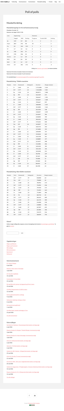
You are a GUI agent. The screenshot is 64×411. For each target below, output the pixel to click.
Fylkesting (14, 1)
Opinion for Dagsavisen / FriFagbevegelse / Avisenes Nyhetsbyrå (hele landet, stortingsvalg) (29, 366)
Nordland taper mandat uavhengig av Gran (17, 310)
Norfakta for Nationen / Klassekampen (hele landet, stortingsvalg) (23, 325)
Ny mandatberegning (32, 77)
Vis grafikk (41, 77)
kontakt (12, 226)
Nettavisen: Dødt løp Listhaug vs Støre (16, 300)
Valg (55, 1)
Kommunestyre (22, 1)
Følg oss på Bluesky (11, 243)
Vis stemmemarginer (21, 77)
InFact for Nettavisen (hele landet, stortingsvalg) (19, 340)
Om (60, 1)
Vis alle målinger (11, 377)
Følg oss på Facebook (12, 245)
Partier (51, 1)
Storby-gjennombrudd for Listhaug (15, 294)
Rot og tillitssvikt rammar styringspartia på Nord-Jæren (20, 284)
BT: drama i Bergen (11, 263)
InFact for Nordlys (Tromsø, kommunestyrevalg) (19, 356)
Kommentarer (31, 1)
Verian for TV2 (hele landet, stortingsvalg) (17, 346)
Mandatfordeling (41, 1)
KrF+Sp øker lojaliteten (12, 273)
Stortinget (7, 1)
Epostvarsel (9, 252)
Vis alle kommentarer (12, 315)
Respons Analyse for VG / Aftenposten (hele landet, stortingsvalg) (23, 372)
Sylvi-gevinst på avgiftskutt (13, 305)
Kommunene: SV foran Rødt (13, 279)
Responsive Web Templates (34, 403)
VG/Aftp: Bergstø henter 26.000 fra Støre (17, 289)
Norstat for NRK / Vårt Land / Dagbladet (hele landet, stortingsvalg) (23, 361)
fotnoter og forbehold (42, 68)
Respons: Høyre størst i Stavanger (15, 268)
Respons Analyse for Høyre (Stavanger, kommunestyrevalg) (21, 335)
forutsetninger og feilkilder (47, 224)
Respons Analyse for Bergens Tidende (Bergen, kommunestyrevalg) (23, 330)
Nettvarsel (9, 254)
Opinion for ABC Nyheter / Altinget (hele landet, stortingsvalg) (22, 351)
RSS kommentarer (11, 250)
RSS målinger (10, 248)
